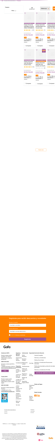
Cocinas (5, 411)
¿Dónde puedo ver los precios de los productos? (18, 396)
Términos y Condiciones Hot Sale (42, 369)
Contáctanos (19, 362)
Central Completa (38, 355)
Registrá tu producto (24, 374)
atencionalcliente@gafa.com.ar (8, 368)
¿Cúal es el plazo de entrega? (18, 376)
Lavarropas (33, 411)
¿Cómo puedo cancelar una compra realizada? (19, 388)
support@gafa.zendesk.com (7, 391)
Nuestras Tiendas (24, 359)
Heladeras (32, 409)
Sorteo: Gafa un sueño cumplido (31, 398)
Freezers (5, 413)
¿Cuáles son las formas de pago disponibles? (19, 381)
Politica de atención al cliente (24, 370)
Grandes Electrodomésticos (10, 0)
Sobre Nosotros (24, 356)
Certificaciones (25, 366)
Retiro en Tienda (18, 402)
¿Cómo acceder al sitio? (18, 371)
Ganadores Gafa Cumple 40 (31, 387)
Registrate (27, 339)
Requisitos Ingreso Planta (25, 382)
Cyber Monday (31, 375)
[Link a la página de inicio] (2, 1)
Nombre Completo (13, 322)
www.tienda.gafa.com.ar (6, 437)
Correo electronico (13, 328)
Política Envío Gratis (39, 360)
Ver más (18, 405)
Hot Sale (31, 363)
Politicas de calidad (25, 363)
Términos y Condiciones (20, 334)
